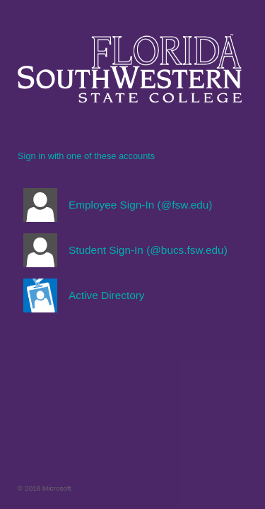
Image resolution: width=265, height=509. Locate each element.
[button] (130, 205)
